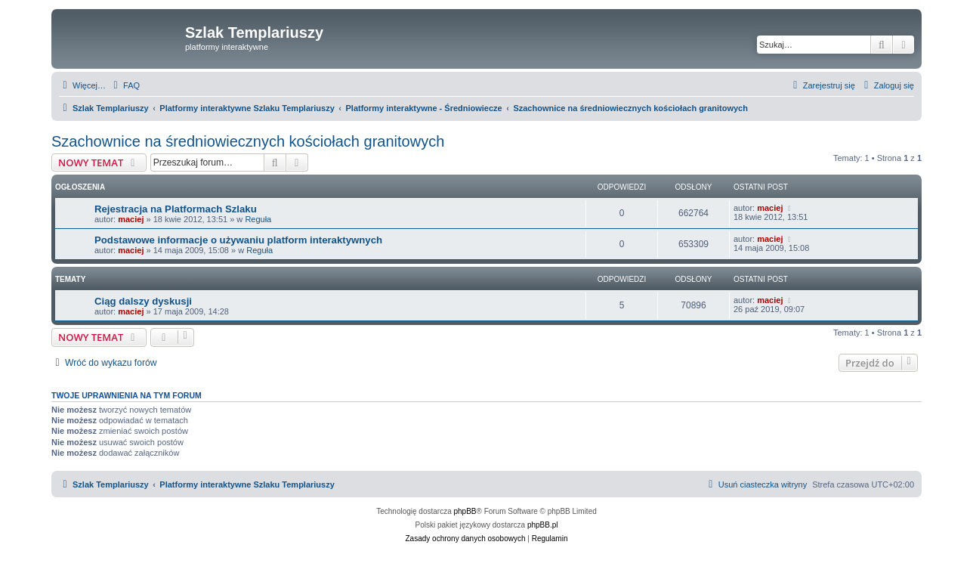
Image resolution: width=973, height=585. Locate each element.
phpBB (465, 511)
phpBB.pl (542, 525)
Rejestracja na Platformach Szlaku (175, 209)
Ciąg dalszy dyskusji (143, 301)
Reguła (258, 219)
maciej (131, 219)
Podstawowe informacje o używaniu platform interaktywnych (238, 240)
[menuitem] (125, 85)
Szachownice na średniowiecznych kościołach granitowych (247, 141)
